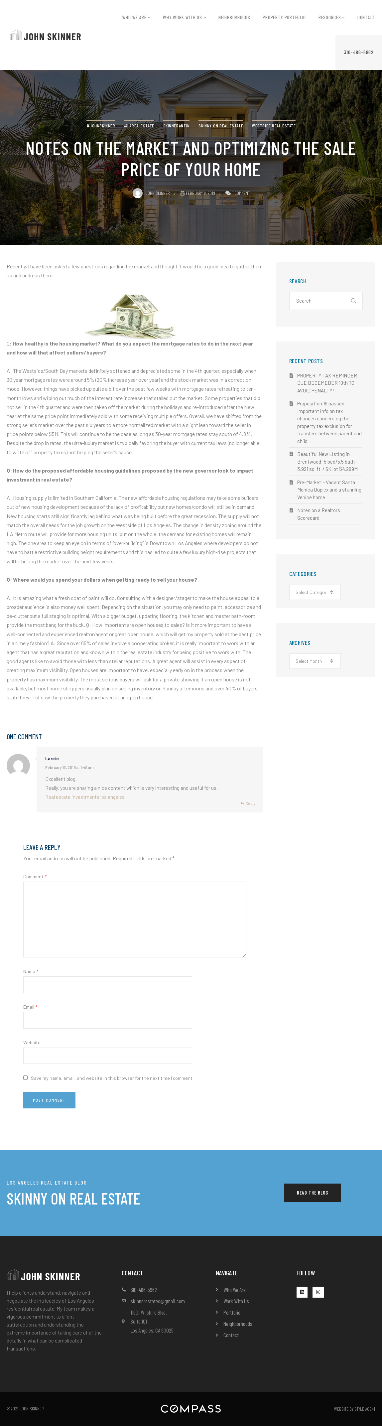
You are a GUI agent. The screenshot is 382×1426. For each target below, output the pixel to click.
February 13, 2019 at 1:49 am (69, 767)
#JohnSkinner (100, 125)
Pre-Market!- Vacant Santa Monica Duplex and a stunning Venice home (329, 489)
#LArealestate (139, 125)
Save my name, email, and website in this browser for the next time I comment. (112, 1078)
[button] (358, 52)
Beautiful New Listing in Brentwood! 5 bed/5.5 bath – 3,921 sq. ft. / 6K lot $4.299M (327, 461)
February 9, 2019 (198, 193)
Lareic (52, 758)
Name (30, 971)
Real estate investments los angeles (85, 797)
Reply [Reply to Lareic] (250, 803)
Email (30, 1007)
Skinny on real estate (220, 125)
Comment (35, 876)
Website (32, 1042)
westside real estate (274, 125)
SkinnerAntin (176, 125)
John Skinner (151, 193)
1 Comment (241, 193)
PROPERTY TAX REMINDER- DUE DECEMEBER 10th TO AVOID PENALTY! (328, 382)
